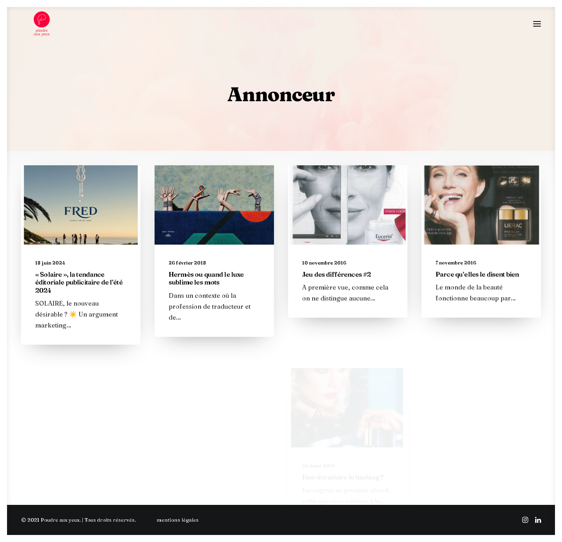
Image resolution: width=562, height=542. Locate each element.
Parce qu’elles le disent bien (477, 319)
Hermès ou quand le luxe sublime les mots (206, 287)
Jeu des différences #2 (336, 299)
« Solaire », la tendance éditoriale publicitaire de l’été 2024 (79, 289)
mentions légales (178, 520)
